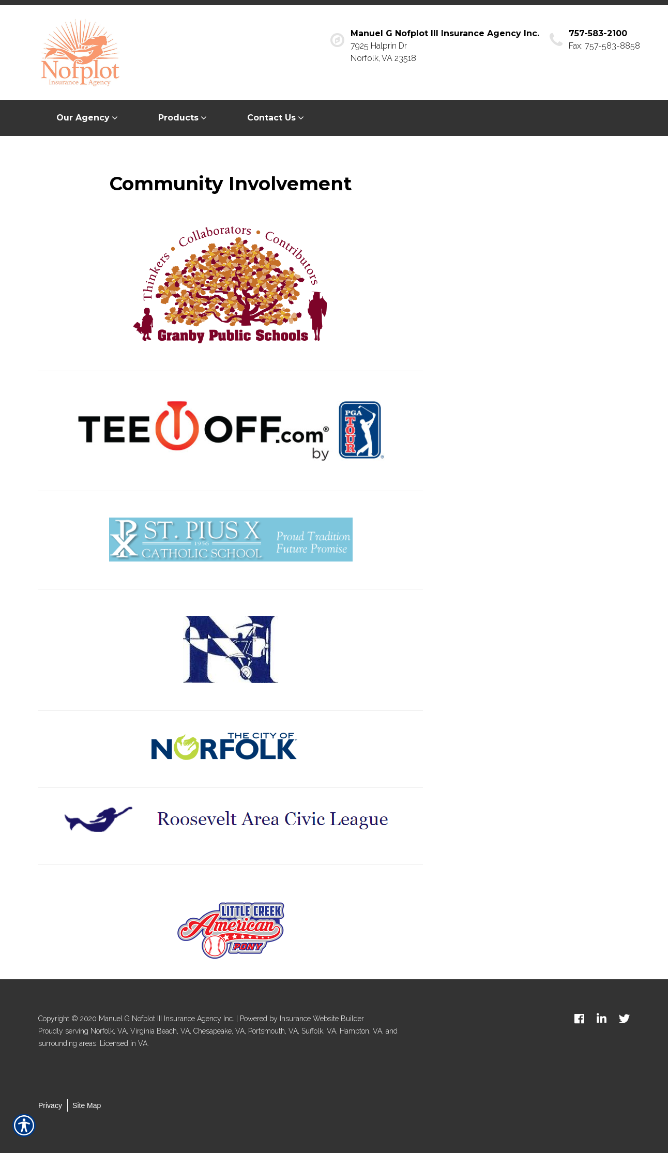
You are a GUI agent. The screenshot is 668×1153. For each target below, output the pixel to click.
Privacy (50, 1105)
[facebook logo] (579, 1018)
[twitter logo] (624, 1018)
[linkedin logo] (601, 1018)
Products (178, 118)
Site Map (86, 1105)
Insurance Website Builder (322, 1018)
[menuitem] (89, 118)
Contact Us (271, 118)
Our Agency (83, 118)
